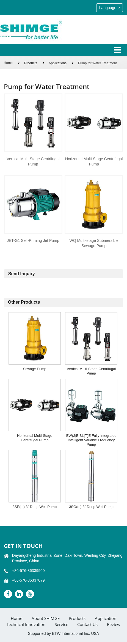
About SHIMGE (46, 618)
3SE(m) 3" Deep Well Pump (35, 507)
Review (113, 624)
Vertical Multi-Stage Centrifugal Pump (33, 161)
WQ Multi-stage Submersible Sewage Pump (94, 243)
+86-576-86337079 (28, 580)
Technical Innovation (26, 624)
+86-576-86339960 (28, 570)
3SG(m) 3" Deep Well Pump (91, 507)
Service (61, 624)
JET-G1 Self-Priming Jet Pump (33, 240)
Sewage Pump (34, 369)
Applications (58, 63)
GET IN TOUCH (23, 546)
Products (30, 63)
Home (8, 63)
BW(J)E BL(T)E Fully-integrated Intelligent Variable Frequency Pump (91, 440)
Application (105, 618)
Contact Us (87, 624)
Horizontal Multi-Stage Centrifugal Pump (94, 161)
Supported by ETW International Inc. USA (63, 633)
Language (109, 8)
